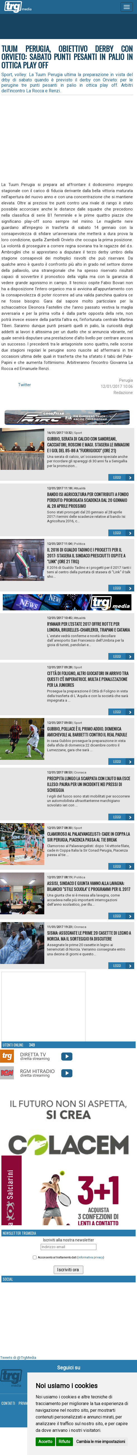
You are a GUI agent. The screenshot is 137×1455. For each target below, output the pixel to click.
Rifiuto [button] (64, 1441)
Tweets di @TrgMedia (18, 1357)
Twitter (24, 384)
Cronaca (80, 772)
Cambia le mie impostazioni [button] (100, 1441)
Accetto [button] (45, 1441)
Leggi (123, 477)
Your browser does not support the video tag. (43, 1007)
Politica (79, 544)
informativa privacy (90, 1257)
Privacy (25, 1403)
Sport (78, 433)
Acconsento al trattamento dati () (71, 1257)
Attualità (79, 488)
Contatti (8, 1403)
